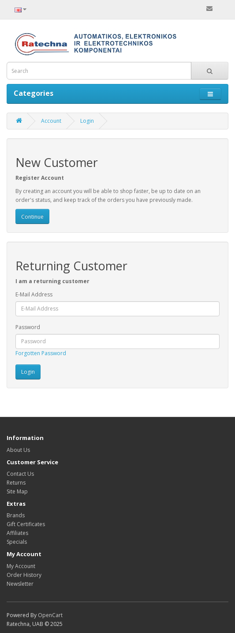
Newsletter (20, 584)
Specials (17, 542)
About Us (18, 450)
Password (27, 327)
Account (51, 121)
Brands (16, 515)
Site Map (17, 491)
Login (87, 121)
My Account (21, 566)
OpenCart (50, 615)
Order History (24, 575)
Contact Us (20, 474)
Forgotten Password (40, 353)
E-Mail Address (33, 294)
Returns (16, 482)
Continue (32, 216)
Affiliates (17, 533)
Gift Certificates (26, 524)
